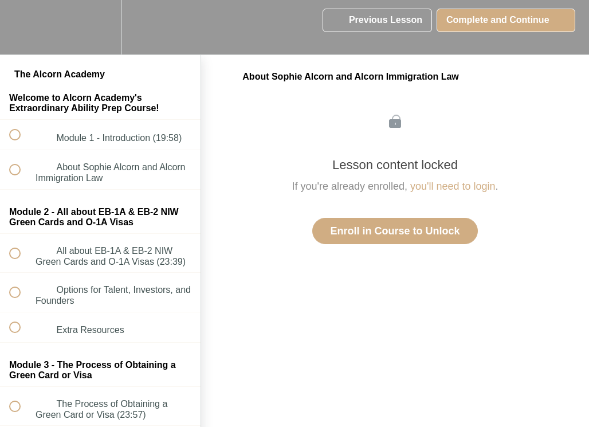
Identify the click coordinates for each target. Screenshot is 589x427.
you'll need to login (453, 186)
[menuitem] (100, 27)
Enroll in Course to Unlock (395, 231)
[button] (21, 27)
